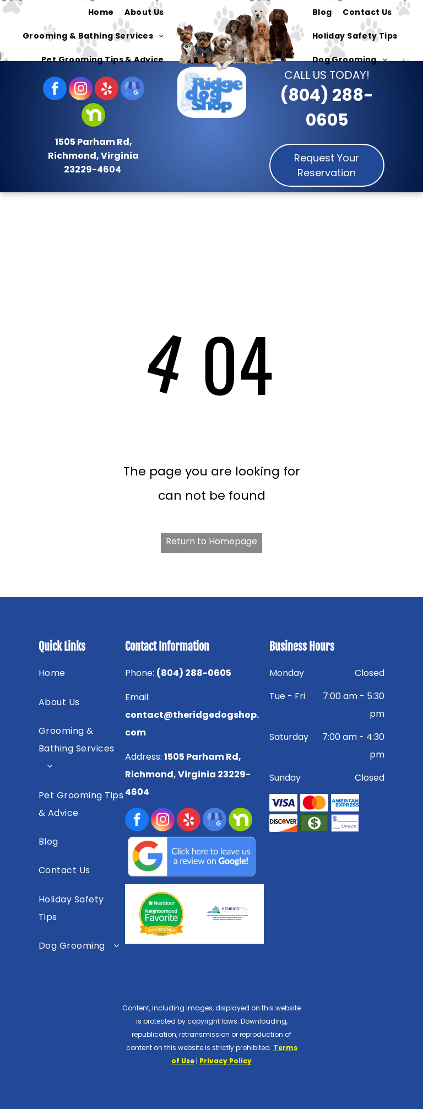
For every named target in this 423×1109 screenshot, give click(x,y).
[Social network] (93, 116)
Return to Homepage (211, 541)
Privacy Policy (225, 1060)
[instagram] (81, 90)
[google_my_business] (132, 90)
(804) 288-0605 (193, 673)
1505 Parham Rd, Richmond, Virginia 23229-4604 (93, 156)
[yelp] (106, 90)
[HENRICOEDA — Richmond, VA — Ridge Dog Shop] (227, 914)
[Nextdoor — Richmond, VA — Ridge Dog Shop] (162, 914)
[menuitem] (101, 12)
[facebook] (55, 90)
